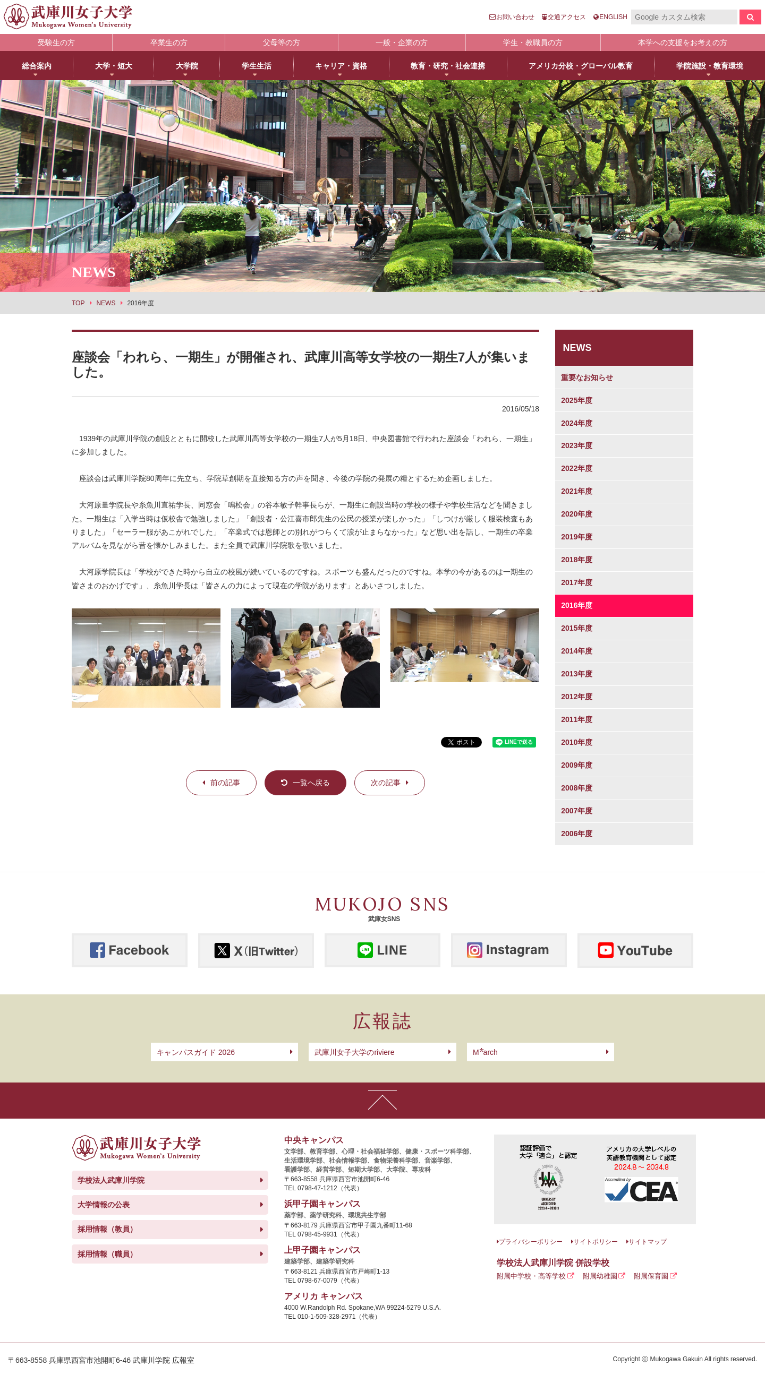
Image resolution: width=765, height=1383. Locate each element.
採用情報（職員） (107, 1254)
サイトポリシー (595, 1241)
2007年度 (576, 810)
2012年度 (576, 696)
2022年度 (576, 468)
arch (485, 1052)
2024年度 (576, 423)
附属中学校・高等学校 (531, 1276)
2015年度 (576, 628)
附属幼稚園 (600, 1276)
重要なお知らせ (587, 377)
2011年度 (576, 719)
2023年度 (576, 445)
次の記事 (386, 782)
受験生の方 (56, 42)
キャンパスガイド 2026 (196, 1052)
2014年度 (576, 651)
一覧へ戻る (311, 782)
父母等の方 (281, 42)
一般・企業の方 (402, 42)
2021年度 (576, 491)
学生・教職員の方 (533, 42)
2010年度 (576, 742)
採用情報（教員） (107, 1229)
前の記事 (225, 782)
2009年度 (576, 765)
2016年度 (576, 605)
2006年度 (576, 833)
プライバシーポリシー (531, 1241)
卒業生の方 (169, 42)
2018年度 (576, 559)
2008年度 (576, 788)
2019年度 (576, 536)
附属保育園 (651, 1276)
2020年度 (576, 514)
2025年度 (576, 400)
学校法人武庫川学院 (111, 1180)
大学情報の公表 (104, 1204)
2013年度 (576, 673)
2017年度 (576, 582)
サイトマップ (647, 1241)
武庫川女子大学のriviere (354, 1052)
